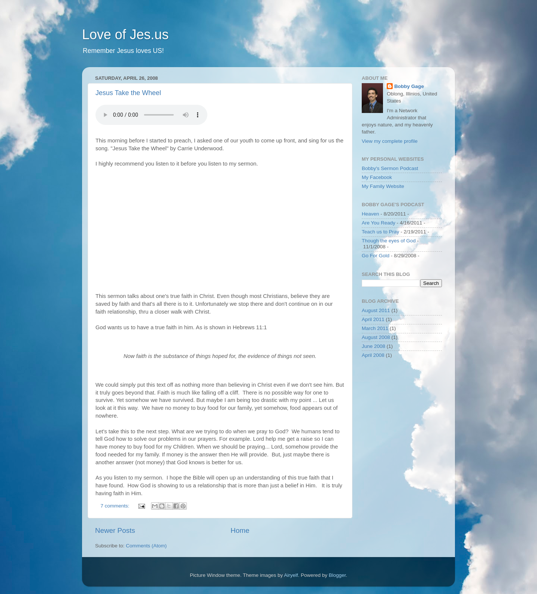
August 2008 (376, 337)
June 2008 (373, 346)
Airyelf (291, 575)
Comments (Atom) (146, 546)
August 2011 (376, 310)
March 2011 (375, 328)
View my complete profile (390, 141)
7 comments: (116, 506)
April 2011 (373, 319)
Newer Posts (115, 530)
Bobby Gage (409, 86)
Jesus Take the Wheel (128, 93)
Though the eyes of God (389, 240)
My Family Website (383, 186)
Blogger (337, 575)
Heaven (370, 214)
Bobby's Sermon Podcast (390, 168)
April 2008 (373, 355)
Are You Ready (378, 223)
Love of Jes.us (125, 34)
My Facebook (377, 177)
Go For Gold (375, 255)
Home (239, 530)
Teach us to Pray (380, 232)
